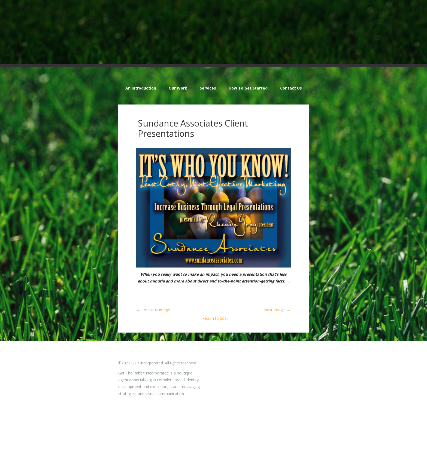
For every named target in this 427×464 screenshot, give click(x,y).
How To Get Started (248, 88)
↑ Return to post (213, 318)
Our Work (178, 88)
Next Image (277, 309)
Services (208, 88)
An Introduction (140, 88)
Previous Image (153, 309)
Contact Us (291, 88)
